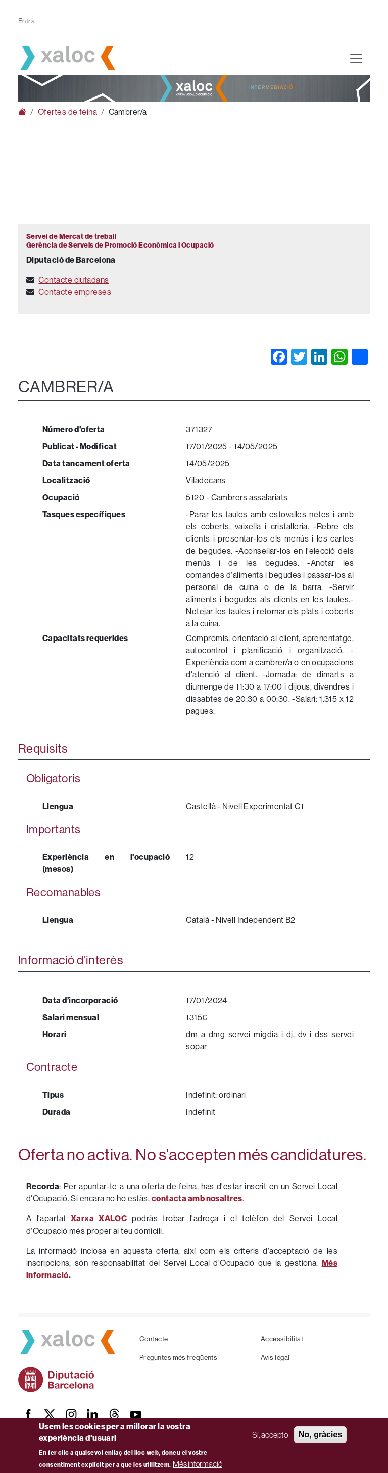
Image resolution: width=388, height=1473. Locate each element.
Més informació (197, 1463)
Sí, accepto (270, 1434)
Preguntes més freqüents (178, 1357)
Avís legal (275, 1357)
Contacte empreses (74, 292)
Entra (26, 20)
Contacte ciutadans (73, 280)
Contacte (153, 1338)
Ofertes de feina (67, 112)
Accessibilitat (282, 1338)
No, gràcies (320, 1434)
